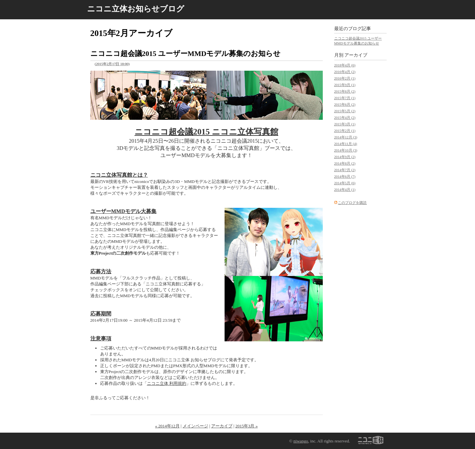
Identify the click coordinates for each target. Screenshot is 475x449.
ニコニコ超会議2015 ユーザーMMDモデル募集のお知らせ (185, 53)
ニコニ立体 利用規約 (166, 383)
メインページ (195, 425)
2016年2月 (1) (345, 78)
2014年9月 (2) (345, 157)
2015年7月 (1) (345, 98)
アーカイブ (221, 425)
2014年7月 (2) (345, 170)
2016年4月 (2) (345, 72)
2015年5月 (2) (345, 111)
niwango (300, 441)
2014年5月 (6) (345, 183)
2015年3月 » (246, 425)
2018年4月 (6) (345, 65)
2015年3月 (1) (345, 124)
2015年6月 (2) (345, 104)
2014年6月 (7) (345, 176)
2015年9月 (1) (345, 85)
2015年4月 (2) (345, 117)
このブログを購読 (352, 203)
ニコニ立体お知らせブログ (135, 9)
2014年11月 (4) (345, 144)
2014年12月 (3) (345, 137)
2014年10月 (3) (345, 150)
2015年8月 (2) (345, 91)
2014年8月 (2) (345, 163)
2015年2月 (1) (345, 131)
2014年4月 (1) (345, 189)
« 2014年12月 (167, 425)
